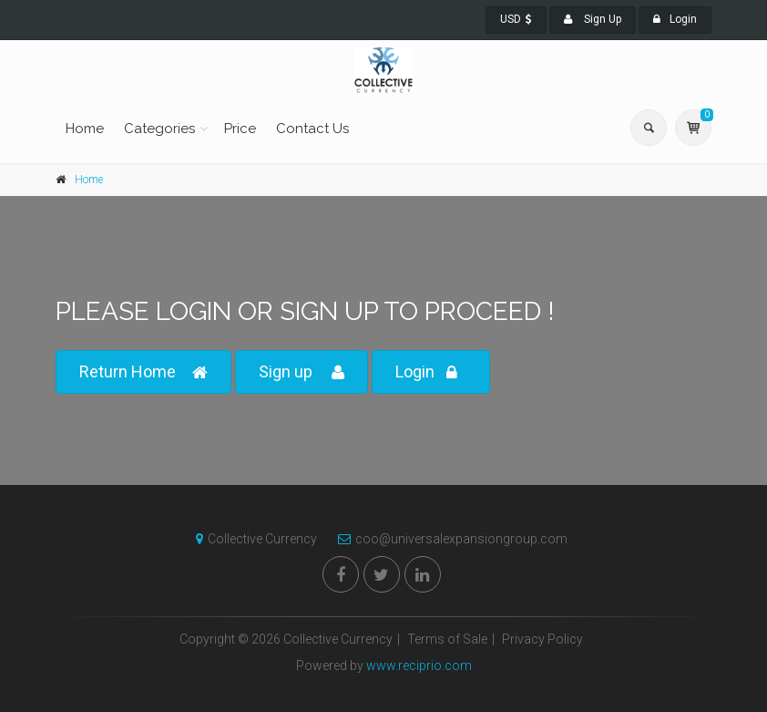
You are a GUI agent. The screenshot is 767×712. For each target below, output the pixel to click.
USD (516, 19)
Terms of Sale (447, 639)
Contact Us (312, 128)
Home (85, 128)
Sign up (301, 372)
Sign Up (592, 19)
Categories (159, 128)
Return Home (143, 372)
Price (240, 128)
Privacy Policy (542, 639)
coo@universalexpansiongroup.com (448, 538)
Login (675, 19)
